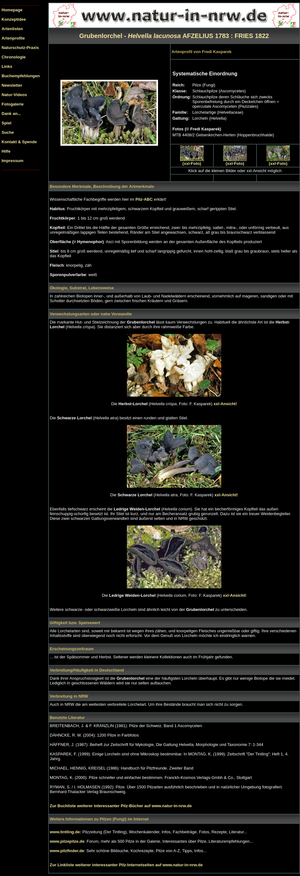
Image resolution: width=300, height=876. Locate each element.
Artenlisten (12, 28)
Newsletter (12, 85)
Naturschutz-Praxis (20, 47)
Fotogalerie (13, 104)
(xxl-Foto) (192, 163)
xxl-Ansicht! (225, 403)
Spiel (6, 123)
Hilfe (6, 151)
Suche (8, 132)
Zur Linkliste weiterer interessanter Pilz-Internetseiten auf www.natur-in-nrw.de (126, 864)
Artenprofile (13, 38)
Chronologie (14, 57)
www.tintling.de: (66, 832)
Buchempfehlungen (21, 75)
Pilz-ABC (144, 199)
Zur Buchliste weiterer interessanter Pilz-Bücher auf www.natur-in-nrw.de (121, 805)
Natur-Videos (14, 94)
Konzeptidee (14, 19)
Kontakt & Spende (19, 141)
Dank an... (11, 113)
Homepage (12, 10)
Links (7, 66)
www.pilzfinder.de (67, 850)
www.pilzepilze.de (67, 841)
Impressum (12, 160)
